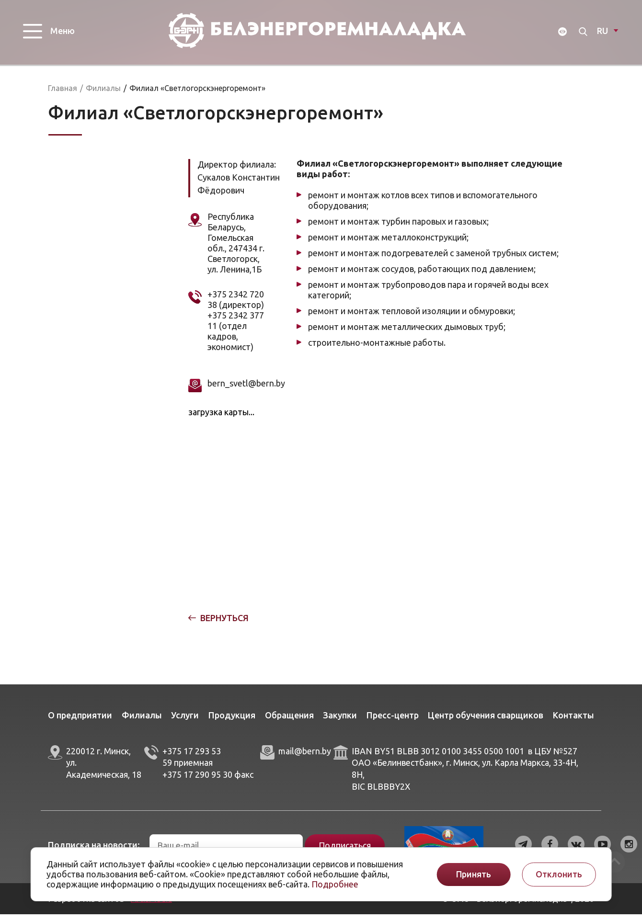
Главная (62, 94)
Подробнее (334, 884)
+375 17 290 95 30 (197, 780)
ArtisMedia (151, 904)
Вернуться (224, 623)
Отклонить (559, 874)
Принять (473, 874)
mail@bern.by (304, 756)
